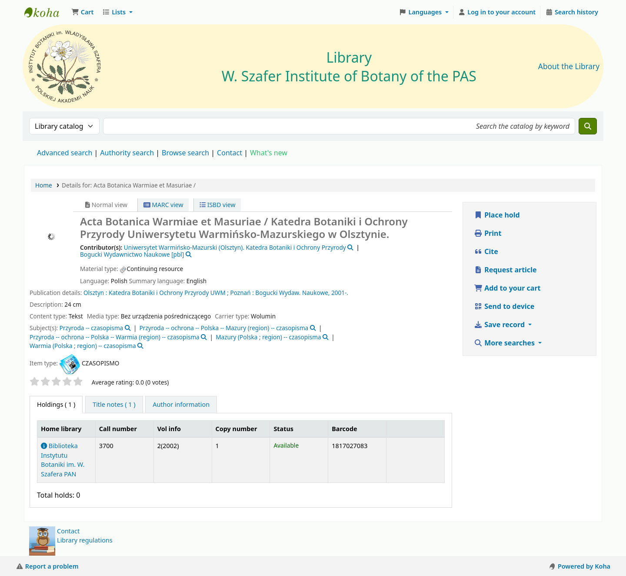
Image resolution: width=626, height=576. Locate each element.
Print (487, 233)
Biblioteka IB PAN (46, 12)
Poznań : (242, 292)
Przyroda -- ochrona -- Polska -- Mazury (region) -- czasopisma (224, 328)
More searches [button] (505, 343)
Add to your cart (507, 288)
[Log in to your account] (497, 12)
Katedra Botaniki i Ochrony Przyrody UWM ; (169, 292)
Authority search (127, 152)
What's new (268, 152)
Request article (505, 270)
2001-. (339, 292)
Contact (68, 531)
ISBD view (217, 205)
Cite (486, 251)
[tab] (114, 404)
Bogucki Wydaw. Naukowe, (292, 292)
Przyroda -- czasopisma (91, 328)
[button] (82, 12)
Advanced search (64, 152)
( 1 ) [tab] (56, 404)
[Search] (588, 126)
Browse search (185, 152)
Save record (500, 324)
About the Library (568, 66)
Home (43, 185)
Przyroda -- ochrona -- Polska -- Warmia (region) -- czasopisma (115, 337)
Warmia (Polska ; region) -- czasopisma (83, 346)
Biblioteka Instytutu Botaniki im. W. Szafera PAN (62, 460)
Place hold (497, 215)
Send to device (504, 306)
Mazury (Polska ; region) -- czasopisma (268, 337)
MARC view (163, 205)
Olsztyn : (95, 292)
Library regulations (85, 540)
